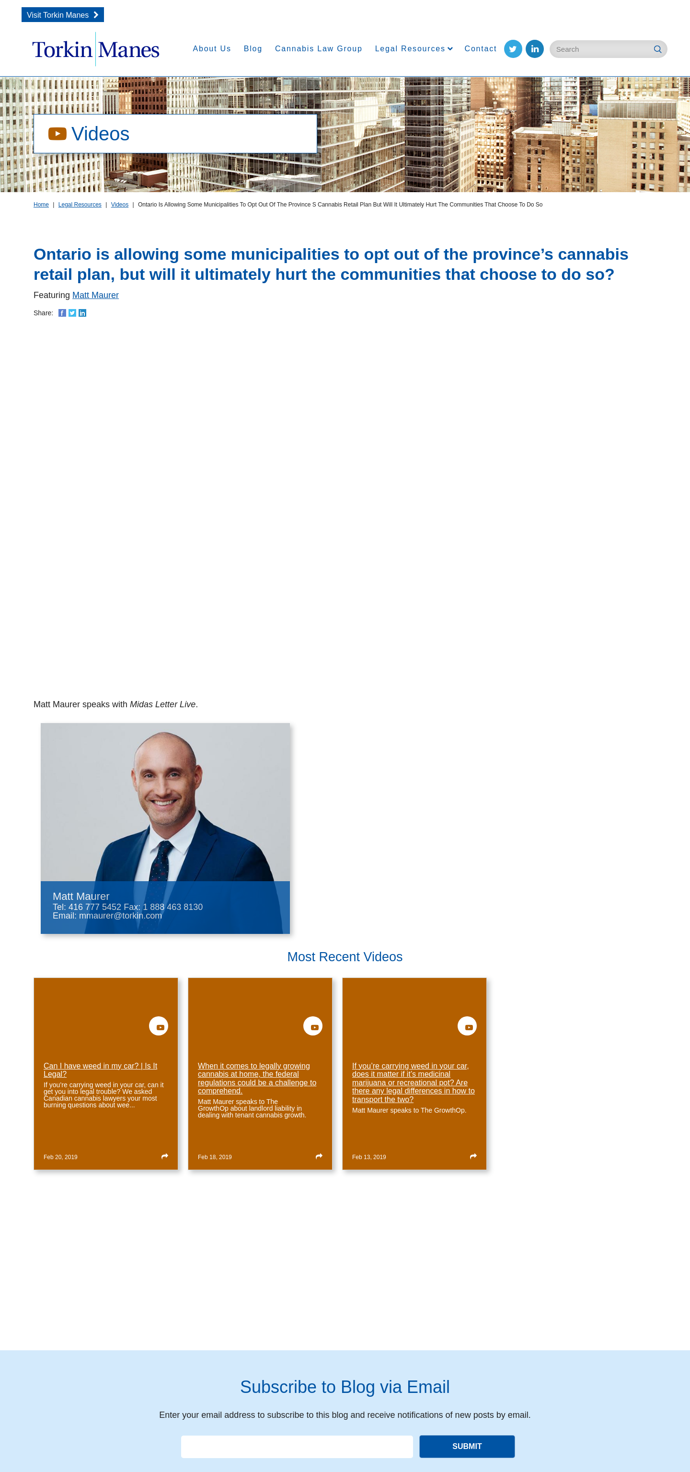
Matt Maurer (95, 295)
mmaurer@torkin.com (120, 915)
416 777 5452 (95, 907)
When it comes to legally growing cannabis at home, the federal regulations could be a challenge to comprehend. (257, 1078)
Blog (253, 49)
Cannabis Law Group (319, 49)
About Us (212, 49)
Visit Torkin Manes (58, 15)
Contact (481, 49)
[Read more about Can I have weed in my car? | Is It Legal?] (164, 1155)
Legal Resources (410, 49)
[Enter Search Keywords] (608, 49)
